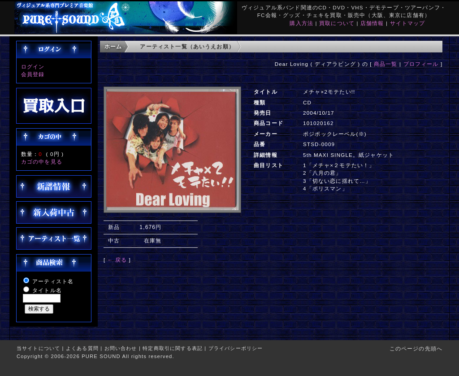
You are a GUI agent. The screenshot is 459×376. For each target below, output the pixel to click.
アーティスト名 (53, 281)
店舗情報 (372, 23)
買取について (337, 23)
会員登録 (33, 74)
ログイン (33, 66)
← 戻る (117, 260)
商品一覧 (386, 64)
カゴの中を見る (41, 161)
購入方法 (301, 23)
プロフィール (421, 64)
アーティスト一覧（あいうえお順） (187, 46)
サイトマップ (407, 23)
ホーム (113, 46)
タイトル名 (47, 290)
